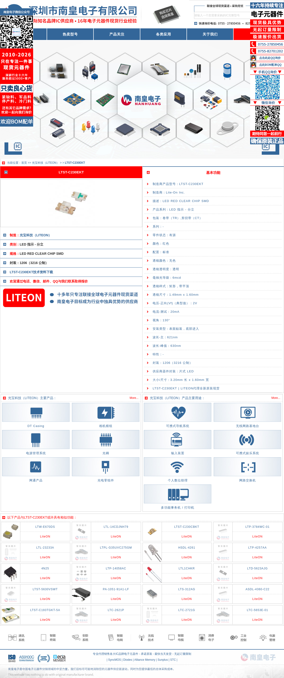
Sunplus (163, 659)
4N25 (45, 568)
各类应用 (163, 34)
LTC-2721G (186, 610)
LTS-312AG (186, 589)
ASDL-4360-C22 (257, 589)
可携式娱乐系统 (247, 453)
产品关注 (116, 34)
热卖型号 (70, 34)
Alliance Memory (144, 659)
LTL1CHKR (187, 568)
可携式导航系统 (177, 426)
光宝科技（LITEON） (45, 162)
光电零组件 (106, 480)
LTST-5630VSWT (45, 589)
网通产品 (36, 480)
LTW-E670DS (45, 526)
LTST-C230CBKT (186, 526)
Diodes (127, 659)
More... (134, 398)
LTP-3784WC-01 (257, 526)
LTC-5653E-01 (257, 610)
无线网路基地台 (247, 426)
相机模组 (105, 426)
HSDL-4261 (186, 547)
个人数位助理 (178, 480)
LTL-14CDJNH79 (116, 526)
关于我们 (210, 34)
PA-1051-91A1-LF (116, 589)
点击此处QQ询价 (270, 58)
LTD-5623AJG (257, 568)
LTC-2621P (116, 610)
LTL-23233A (45, 547)
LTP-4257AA (257, 547)
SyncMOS (114, 659)
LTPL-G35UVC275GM (116, 547)
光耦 (105, 453)
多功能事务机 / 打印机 (178, 507)
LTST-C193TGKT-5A (45, 610)
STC (173, 659)
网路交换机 (247, 480)
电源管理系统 (36, 453)
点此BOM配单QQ (270, 64)
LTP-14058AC (116, 568)
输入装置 (177, 453)
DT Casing (35, 426)
